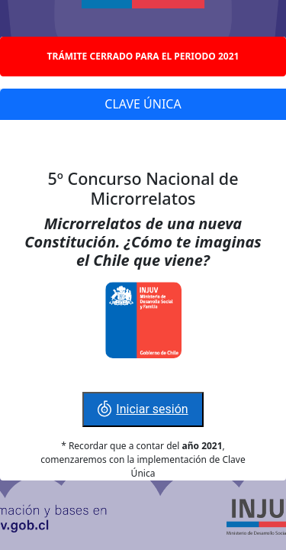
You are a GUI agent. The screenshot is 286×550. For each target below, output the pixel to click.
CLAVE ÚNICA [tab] (142, 103)
